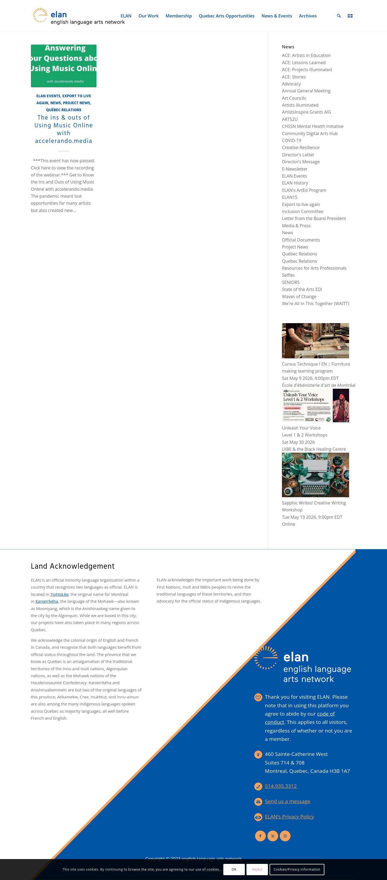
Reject (257, 869)
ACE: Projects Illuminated (307, 70)
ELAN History (295, 183)
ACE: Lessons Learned (304, 63)
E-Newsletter (294, 169)
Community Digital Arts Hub (310, 133)
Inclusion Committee (302, 211)
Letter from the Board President (314, 218)
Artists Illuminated (300, 105)
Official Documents (301, 240)
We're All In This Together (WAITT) (315, 303)
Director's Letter (298, 155)
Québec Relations (63, 110)
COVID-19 (291, 140)
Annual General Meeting (306, 91)
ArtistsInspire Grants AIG (306, 112)
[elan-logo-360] (79, 16)
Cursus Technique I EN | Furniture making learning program (316, 364)
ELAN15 (290, 197)
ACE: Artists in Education (306, 55)
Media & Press (296, 226)
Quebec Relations (299, 261)
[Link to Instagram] (285, 836)
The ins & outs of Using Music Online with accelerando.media (63, 129)
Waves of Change (299, 297)
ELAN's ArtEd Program (304, 190)
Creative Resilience (300, 147)
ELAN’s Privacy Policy (289, 816)
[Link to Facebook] (260, 836)
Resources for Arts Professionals (314, 268)
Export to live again (301, 204)
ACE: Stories (294, 77)
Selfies (288, 275)
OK (234, 869)
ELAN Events (48, 96)
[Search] (339, 16)
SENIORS (290, 282)
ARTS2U (290, 119)
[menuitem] (126, 16)
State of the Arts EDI (302, 289)
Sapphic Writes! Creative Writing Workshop (315, 503)
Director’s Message (301, 162)
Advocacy (291, 84)
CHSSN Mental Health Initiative (312, 126)
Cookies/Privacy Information (297, 869)
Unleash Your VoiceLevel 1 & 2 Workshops (315, 428)
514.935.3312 (281, 785)
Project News (76, 103)
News (55, 103)
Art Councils (294, 98)
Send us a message (287, 801)
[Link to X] (272, 836)
